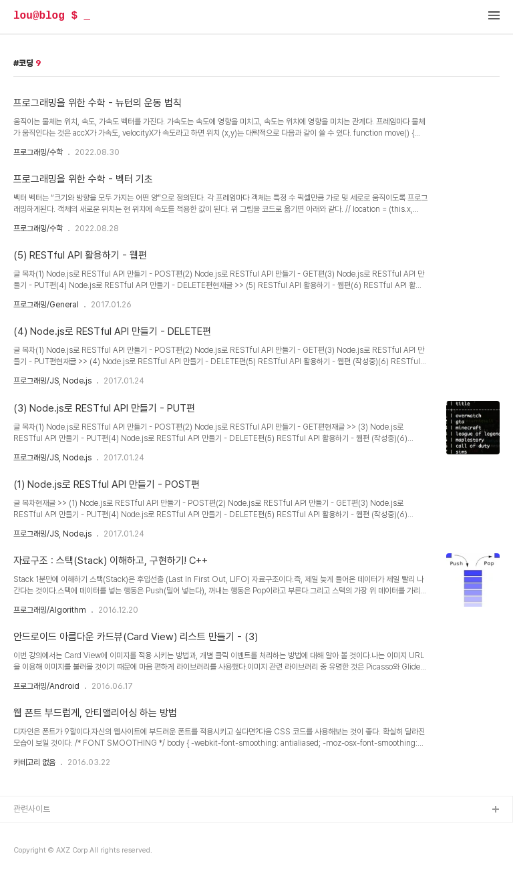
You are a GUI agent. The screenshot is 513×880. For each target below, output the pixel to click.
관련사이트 (31, 809)
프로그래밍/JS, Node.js (52, 381)
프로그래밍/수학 (38, 152)
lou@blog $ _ (51, 16)
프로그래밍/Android (46, 686)
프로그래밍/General (46, 304)
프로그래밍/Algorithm (49, 610)
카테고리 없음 (34, 762)
